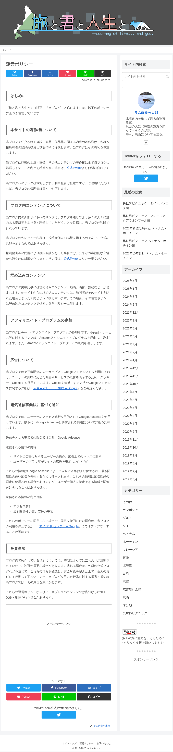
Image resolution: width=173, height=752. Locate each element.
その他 (127, 502)
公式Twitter (74, 168)
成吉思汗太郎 (132, 589)
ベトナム (129, 534)
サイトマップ (69, 744)
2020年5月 (130, 408)
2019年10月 (131, 448)
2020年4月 (130, 416)
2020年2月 (130, 432)
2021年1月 (130, 360)
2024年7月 (130, 297)
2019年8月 (130, 463)
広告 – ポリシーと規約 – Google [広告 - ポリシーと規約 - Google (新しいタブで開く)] (55, 388)
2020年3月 (130, 424)
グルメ (127, 518)
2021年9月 (130, 321)
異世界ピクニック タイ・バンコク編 (145, 206)
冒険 (126, 558)
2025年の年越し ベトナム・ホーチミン (145, 256)
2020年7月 (130, 392)
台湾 (126, 574)
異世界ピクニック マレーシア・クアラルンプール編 (145, 219)
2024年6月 (130, 305)
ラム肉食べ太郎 (146, 113)
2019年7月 (130, 471)
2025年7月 (130, 281)
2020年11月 (131, 376)
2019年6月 (130, 479)
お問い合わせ (104, 744)
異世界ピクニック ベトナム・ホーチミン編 (146, 244)
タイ (126, 526)
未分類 (127, 605)
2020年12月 (131, 368)
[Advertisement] (59, 650)
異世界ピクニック (135, 613)
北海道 (127, 566)
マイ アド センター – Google (59, 526)
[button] (167, 77)
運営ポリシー (86, 744)
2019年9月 (130, 456)
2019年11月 (131, 440)
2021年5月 (130, 336)
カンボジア (130, 510)
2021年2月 (130, 352)
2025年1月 (130, 289)
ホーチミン (130, 542)
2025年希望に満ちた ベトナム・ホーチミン (145, 231)
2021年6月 (130, 328)
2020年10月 (131, 384)
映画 (126, 597)
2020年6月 (130, 400)
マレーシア (130, 550)
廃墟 (126, 582)
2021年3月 (130, 344)
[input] (146, 77)
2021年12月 (131, 313)
